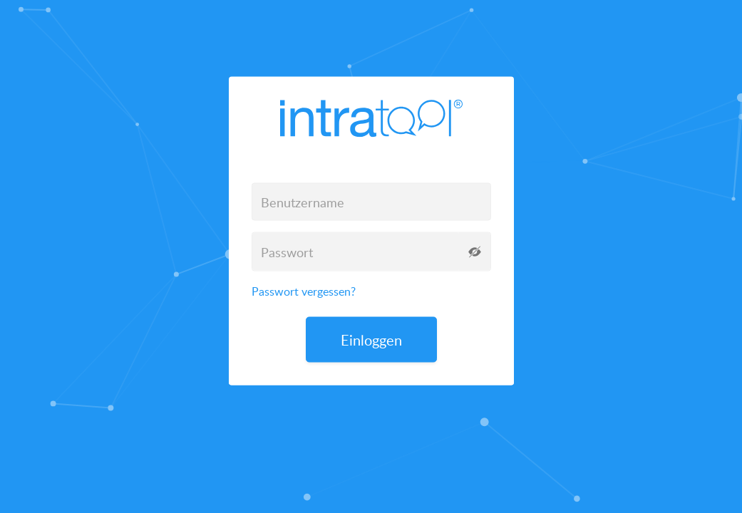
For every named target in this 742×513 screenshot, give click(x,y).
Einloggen (371, 340)
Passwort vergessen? (304, 291)
